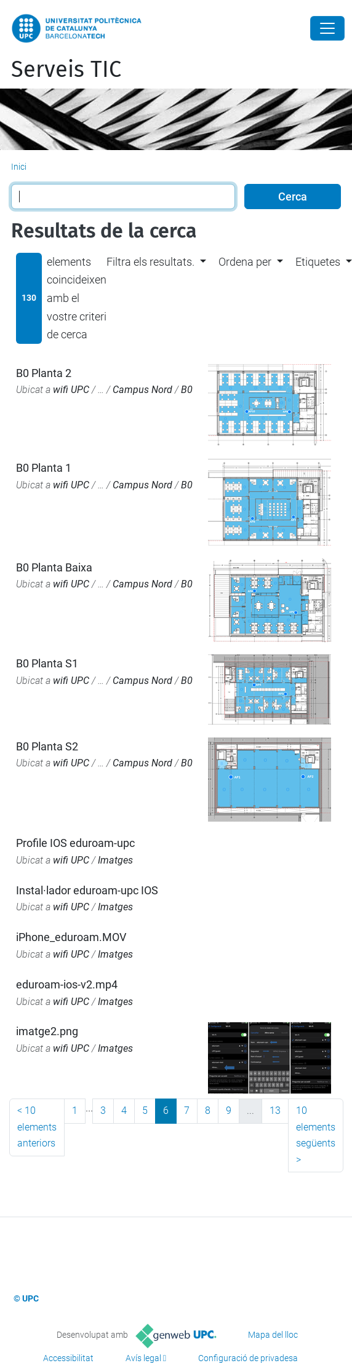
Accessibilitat (68, 1358)
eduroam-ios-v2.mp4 (67, 984)
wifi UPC (71, 389)
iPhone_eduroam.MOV (71, 937)
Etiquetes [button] (317, 261)
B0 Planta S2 (47, 746)
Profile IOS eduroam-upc (75, 842)
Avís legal (143, 1358)
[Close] (327, 28)
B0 (187, 389)
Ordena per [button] (244, 261)
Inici (18, 167)
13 (275, 1110)
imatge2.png (47, 1031)
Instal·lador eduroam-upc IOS (87, 890)
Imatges (115, 860)
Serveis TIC (66, 69)
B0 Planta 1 (43, 467)
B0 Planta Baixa (54, 567)
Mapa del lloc (273, 1335)
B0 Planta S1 (47, 663)
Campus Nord (142, 389)
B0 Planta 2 (43, 373)
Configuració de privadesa (248, 1358)
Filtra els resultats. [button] (150, 261)
